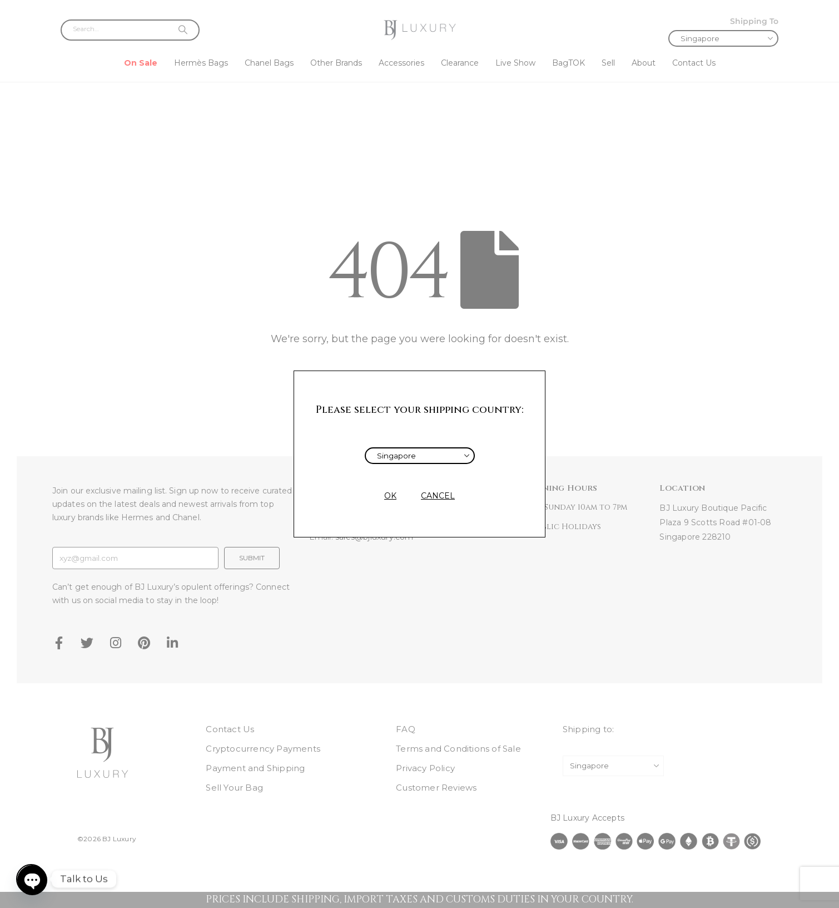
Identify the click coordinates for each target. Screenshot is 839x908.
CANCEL (438, 496)
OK (390, 496)
